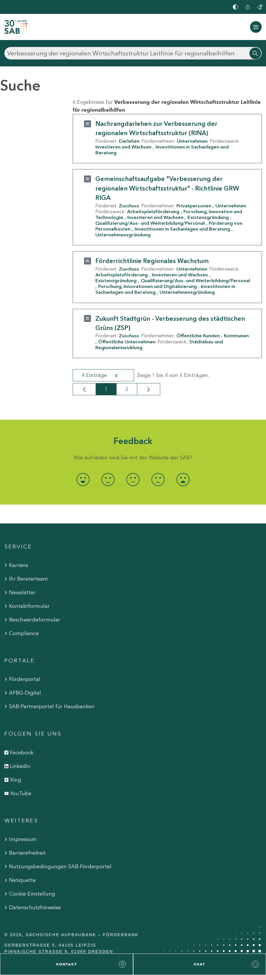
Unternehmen (192, 141)
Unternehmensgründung (123, 235)
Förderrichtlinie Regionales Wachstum (152, 261)
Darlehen (129, 141)
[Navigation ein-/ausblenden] (256, 27)
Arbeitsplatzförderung (153, 211)
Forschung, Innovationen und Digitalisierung (147, 286)
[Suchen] (133, 53)
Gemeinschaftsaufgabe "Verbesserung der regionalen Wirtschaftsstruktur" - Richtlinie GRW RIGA (167, 188)
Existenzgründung (208, 217)
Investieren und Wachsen (123, 147)
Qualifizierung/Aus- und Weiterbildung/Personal (150, 223)
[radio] (82, 479)
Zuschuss (129, 206)
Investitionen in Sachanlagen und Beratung (182, 229)
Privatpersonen (193, 206)
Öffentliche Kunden (198, 335)
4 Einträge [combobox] (105, 375)
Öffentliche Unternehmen (127, 342)
